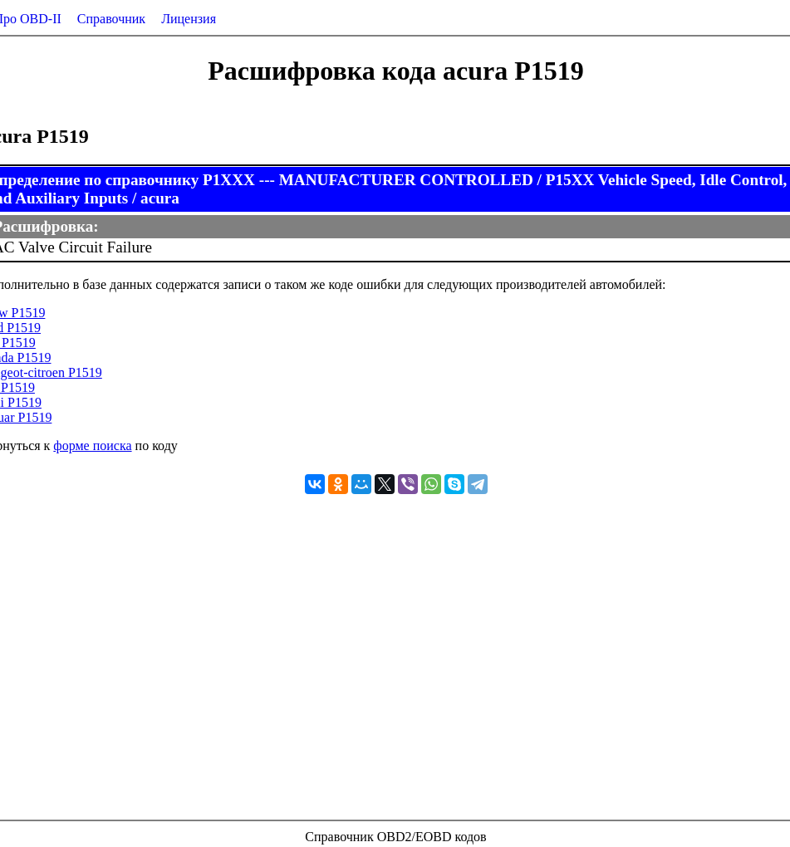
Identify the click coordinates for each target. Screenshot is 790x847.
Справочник (111, 19)
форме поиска (92, 445)
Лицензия (188, 19)
